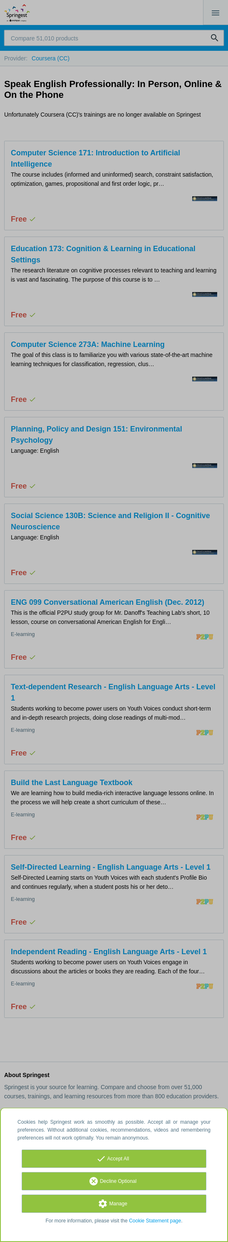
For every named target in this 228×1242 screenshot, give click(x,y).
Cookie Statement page (155, 1221)
